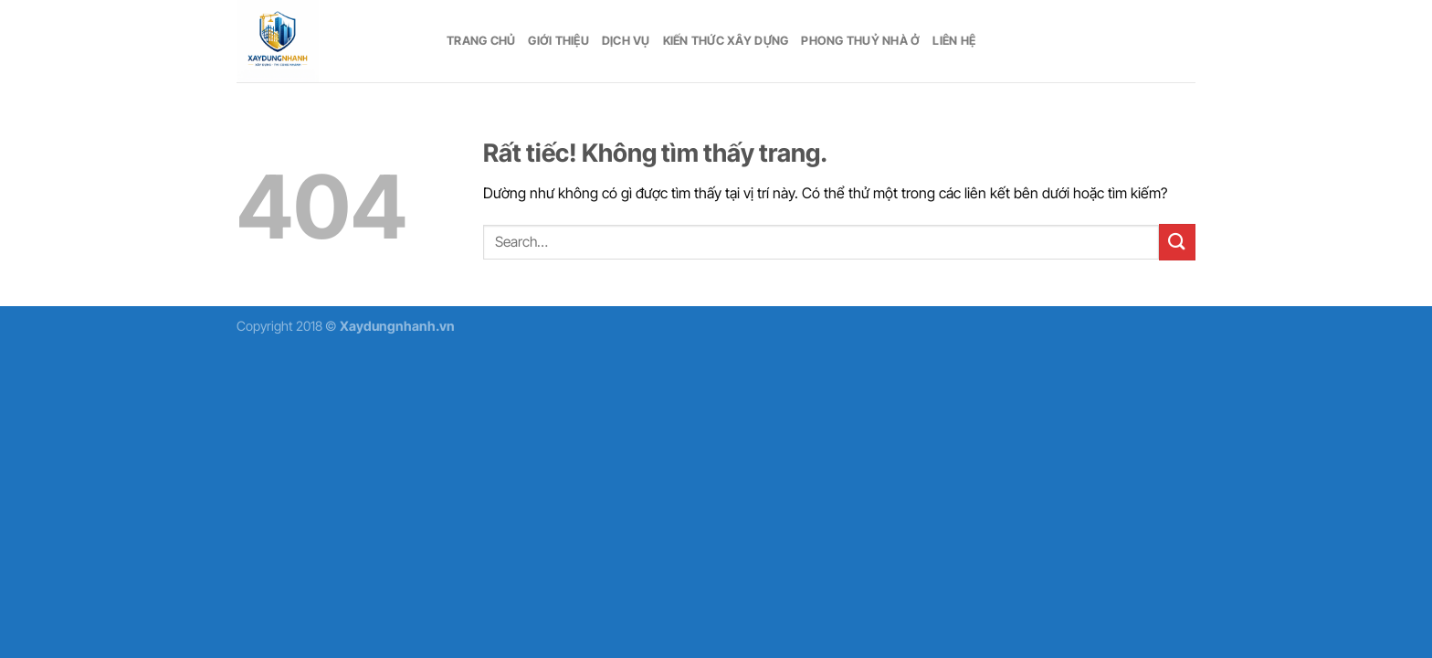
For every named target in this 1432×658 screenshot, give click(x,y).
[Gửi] (1177, 242)
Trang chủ (481, 41)
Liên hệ (953, 41)
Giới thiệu (558, 41)
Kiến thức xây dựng (726, 41)
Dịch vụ (626, 41)
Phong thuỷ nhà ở (860, 41)
